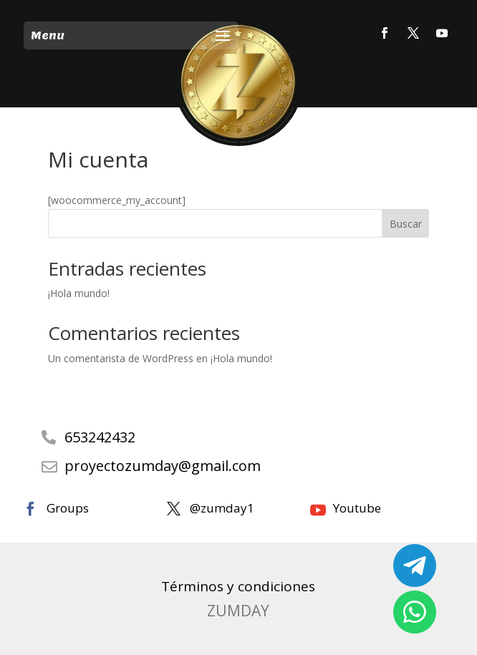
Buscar (406, 224)
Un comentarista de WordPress (120, 358)
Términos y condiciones (238, 586)
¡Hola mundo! (79, 293)
